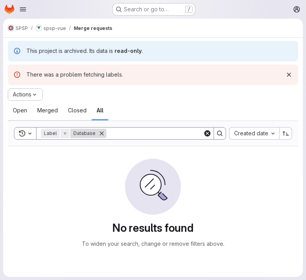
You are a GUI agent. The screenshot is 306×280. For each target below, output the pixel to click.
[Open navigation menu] (23, 9)
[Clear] (207, 133)
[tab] (20, 110)
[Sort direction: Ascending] (286, 133)
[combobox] (254, 133)
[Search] (155, 133)
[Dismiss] (289, 74)
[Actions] (25, 94)
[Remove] (101, 133)
